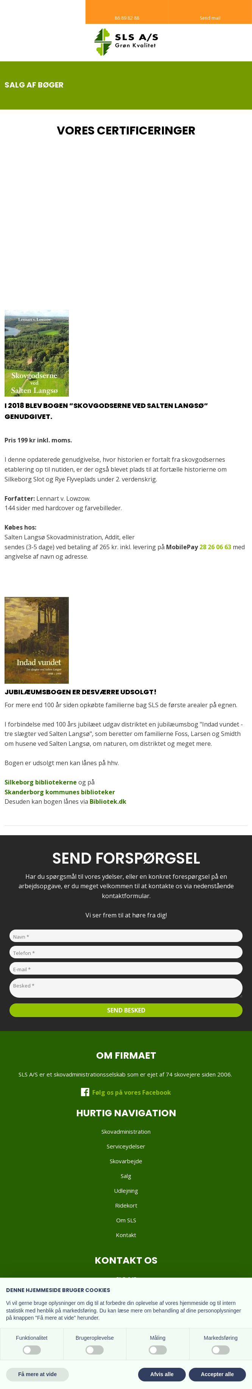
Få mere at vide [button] (37, 1374)
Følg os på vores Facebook (131, 1092)
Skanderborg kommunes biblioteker (60, 792)
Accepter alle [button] (217, 1374)
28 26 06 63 (215, 547)
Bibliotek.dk (108, 801)
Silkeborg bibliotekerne (41, 782)
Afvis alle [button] (161, 1374)
